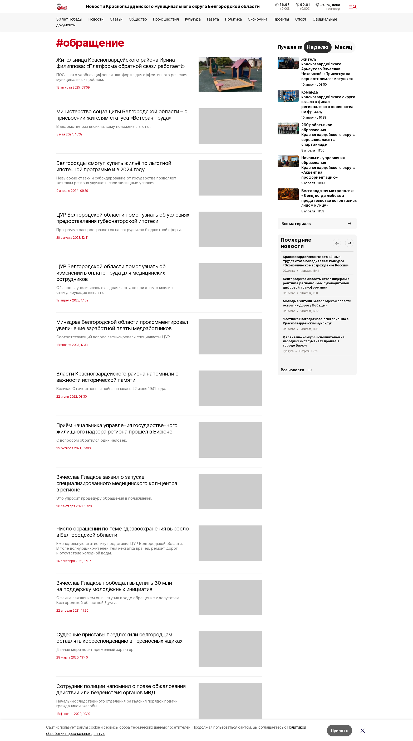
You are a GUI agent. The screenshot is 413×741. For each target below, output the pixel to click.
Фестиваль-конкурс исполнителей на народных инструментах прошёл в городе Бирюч (313, 341)
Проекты (281, 19)
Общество (138, 19)
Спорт (300, 19)
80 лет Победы (69, 19)
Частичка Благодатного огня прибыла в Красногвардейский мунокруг (315, 321)
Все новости (292, 370)
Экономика (257, 19)
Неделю (317, 47)
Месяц (343, 47)
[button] (337, 243)
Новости (95, 19)
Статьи (116, 19)
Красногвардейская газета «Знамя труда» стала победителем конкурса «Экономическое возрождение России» (315, 261)
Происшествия (166, 19)
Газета (213, 19)
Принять (339, 730)
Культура (192, 19)
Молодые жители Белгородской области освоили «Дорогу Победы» (317, 303)
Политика (233, 19)
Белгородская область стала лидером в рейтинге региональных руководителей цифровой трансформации (316, 283)
